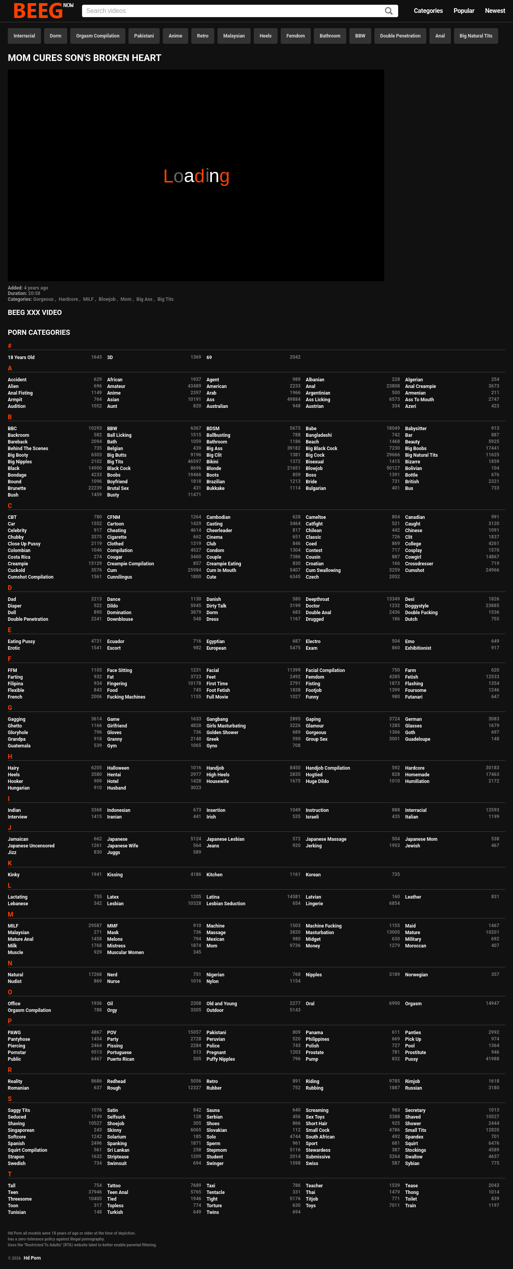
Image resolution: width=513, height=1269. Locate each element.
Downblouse (120, 619)
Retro (202, 36)
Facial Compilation (325, 670)
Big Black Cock (321, 448)
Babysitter (416, 428)
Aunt (112, 406)
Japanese (117, 839)
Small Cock (318, 1130)
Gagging (16, 719)
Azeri (410, 406)
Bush (13, 495)
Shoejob (115, 1123)
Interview (17, 817)
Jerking (314, 846)
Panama (314, 1032)
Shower (413, 1123)
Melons (115, 939)
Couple (214, 557)
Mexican (215, 939)
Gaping (313, 719)
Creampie (18, 564)
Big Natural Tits (476, 36)
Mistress (116, 946)
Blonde (214, 468)
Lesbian (115, 903)
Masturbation (320, 932)
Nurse (113, 981)
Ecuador (115, 641)
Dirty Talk (216, 606)
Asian (113, 399)
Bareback (18, 442)
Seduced (17, 1117)
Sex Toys (315, 1117)
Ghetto (15, 726)
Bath (112, 442)
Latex (113, 897)
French (15, 697)
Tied (111, 1199)
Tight (212, 1199)
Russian (413, 1088)
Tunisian (17, 1212)
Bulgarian (316, 488)
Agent (213, 379)
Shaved (413, 1117)
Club (211, 544)
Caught (412, 524)
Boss (311, 475)
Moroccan (415, 946)
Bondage (17, 475)
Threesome (20, 1199)
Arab (211, 393)
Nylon (213, 981)
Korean (313, 875)
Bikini (212, 462)
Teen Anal (117, 1192)
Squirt (411, 1143)
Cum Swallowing (323, 570)
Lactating (17, 897)
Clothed (115, 544)
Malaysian (234, 36)
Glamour (315, 726)
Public (14, 1059)
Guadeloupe (417, 739)
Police (213, 1046)
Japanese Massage (326, 839)
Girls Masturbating (226, 726)
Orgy (112, 1010)
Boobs (113, 475)
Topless (115, 1205)
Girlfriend (117, 726)
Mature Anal (21, 939)
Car (11, 524)
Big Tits (165, 299)
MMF (112, 926)
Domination (119, 612)
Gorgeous (43, 299)
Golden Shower (223, 732)
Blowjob (107, 299)
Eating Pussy (21, 641)
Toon (13, 1205)
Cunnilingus (119, 577)
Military (413, 939)
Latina (213, 897)
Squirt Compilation (27, 1150)
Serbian (215, 1117)
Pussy (411, 1059)
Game (113, 719)
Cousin (313, 557)
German (413, 719)
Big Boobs (416, 448)
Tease (411, 1186)
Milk (12, 946)
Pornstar (17, 1052)
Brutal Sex (117, 488)
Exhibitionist (418, 648)
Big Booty (18, 455)
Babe (311, 428)
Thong (412, 1192)
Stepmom (217, 1150)
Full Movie (217, 697)
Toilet (411, 1199)
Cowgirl (413, 557)
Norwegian (416, 975)
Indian (14, 810)
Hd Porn (32, 1258)
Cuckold (16, 570)
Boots (213, 475)
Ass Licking (318, 399)
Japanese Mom (421, 839)
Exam (311, 648)
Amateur (116, 386)
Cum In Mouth (221, 570)
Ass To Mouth (419, 399)
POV (111, 1032)
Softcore (17, 1137)
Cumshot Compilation (30, 577)
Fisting (313, 683)
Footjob (314, 690)
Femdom (296, 36)
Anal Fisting (20, 393)
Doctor (313, 606)
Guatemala (19, 746)
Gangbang (217, 719)
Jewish (412, 846)
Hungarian (19, 788)
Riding (312, 1081)
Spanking (116, 1143)
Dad (12, 599)
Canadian (415, 517)
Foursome (415, 690)
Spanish (16, 1143)
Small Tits (415, 1130)
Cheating (116, 530)
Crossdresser (419, 564)
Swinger (215, 1163)
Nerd (112, 975)
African (114, 379)
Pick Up (413, 1039)
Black (14, 468)
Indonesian (118, 810)
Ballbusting (218, 435)
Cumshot (414, 570)
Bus (409, 488)
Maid (410, 926)
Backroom (18, 435)
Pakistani (144, 36)
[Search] (389, 11)
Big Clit (214, 455)
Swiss (312, 1163)
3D (110, 357)
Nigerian (215, 975)
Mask (113, 932)
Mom (126, 299)
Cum (112, 570)
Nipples (314, 975)
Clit (408, 537)
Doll (12, 612)
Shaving (16, 1123)
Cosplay (413, 550)
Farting (15, 677)
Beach (312, 442)
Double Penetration (400, 36)
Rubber (214, 1088)
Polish (312, 1046)
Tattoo (114, 1186)
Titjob (312, 1199)
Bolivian (413, 468)
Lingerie (314, 903)
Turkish (115, 1212)
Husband (116, 788)
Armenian (415, 393)
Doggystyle (417, 606)
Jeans (213, 846)
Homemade (417, 774)
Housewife (218, 781)
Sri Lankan (118, 1150)
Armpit (15, 399)
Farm (410, 670)
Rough (114, 1088)
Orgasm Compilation (97, 36)
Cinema (215, 537)
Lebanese (18, 903)
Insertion (216, 810)
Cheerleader (219, 530)
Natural (15, 975)
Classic (313, 537)
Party (112, 1039)
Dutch (411, 619)
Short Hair (316, 1123)
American (217, 386)
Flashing (414, 683)
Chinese (413, 530)
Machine (215, 926)
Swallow (414, 1157)
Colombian (19, 550)
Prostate (315, 1052)
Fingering (117, 683)
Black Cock (118, 468)
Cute (211, 577)
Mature (412, 932)
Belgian (115, 448)
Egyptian (216, 641)
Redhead (116, 1081)
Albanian (315, 379)
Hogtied (314, 774)
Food (112, 690)
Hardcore (68, 299)
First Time (217, 683)
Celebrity (17, 530)
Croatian (315, 564)
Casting (215, 524)
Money (313, 946)
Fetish (411, 677)
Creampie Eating (224, 564)
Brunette (17, 488)
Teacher (314, 1186)
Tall (11, 1186)
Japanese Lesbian (225, 839)
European (216, 648)
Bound (14, 481)
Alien (13, 386)
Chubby (16, 537)
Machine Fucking (324, 926)
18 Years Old (21, 357)
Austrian (315, 406)
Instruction (317, 810)
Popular (464, 10)
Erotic (14, 648)
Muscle (15, 952)
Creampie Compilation (130, 564)
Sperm (213, 1143)
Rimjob (412, 1081)
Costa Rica (19, 557)
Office (14, 1003)
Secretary (415, 1110)
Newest (495, 10)
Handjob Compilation (328, 768)
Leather (413, 897)
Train (410, 1205)
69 (209, 357)
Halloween (118, 768)
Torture (214, 1205)
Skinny (114, 1130)
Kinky (14, 875)
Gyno (212, 746)
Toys (310, 1205)
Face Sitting (119, 670)
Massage (216, 932)
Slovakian (217, 1130)
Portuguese (119, 1052)
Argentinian (318, 393)
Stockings (415, 1150)
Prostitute (415, 1052)
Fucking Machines (126, 697)
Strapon (16, 1157)
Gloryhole (18, 732)
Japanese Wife (122, 846)
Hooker (15, 781)
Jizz (12, 852)
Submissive (318, 1157)
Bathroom (330, 36)
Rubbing (314, 1088)
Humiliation (417, 781)
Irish (211, 817)
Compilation (119, 550)
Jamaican (18, 839)
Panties (413, 1032)
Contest (314, 550)
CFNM (113, 517)
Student (215, 1157)
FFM (12, 670)
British (412, 481)
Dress (213, 619)
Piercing (16, 1046)
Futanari (413, 697)
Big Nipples (20, 462)
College (413, 544)
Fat (110, 677)
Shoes (213, 1123)
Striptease (117, 1157)
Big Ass (144, 299)
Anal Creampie (420, 386)
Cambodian (218, 517)
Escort (114, 648)
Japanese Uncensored (31, 846)
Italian (412, 817)
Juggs (113, 852)
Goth (410, 732)
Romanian (18, 1088)
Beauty (412, 442)
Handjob (215, 768)
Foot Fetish (218, 690)
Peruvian (216, 1039)
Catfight (314, 524)
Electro (313, 641)
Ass (210, 399)
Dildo (112, 606)
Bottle (411, 475)
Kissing (115, 875)
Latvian (313, 897)
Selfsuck (116, 1117)
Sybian (412, 1163)
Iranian (114, 817)
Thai (310, 1192)
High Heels (218, 774)
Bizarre (412, 462)
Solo (211, 1137)
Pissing (115, 1046)
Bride (311, 481)
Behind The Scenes (28, 448)
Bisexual (315, 462)
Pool (410, 1046)
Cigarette (116, 537)
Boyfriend (117, 481)
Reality (15, 1081)
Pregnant (216, 1052)
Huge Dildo (317, 781)
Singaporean (21, 1130)
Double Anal (318, 612)
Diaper (14, 606)
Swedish (17, 1163)
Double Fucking (421, 612)
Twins (213, 1212)
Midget (313, 939)
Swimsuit (116, 1163)
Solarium (116, 1137)
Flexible (16, 690)
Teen (13, 1192)
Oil (110, 1003)
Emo (410, 641)
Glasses (413, 726)
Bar (408, 435)
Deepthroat (317, 599)
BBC (12, 428)
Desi (410, 599)
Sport (311, 1143)
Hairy (13, 768)
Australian (217, 406)
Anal (440, 36)
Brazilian (216, 481)
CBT (12, 517)
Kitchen (215, 875)
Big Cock (315, 455)
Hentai (114, 774)
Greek (213, 739)
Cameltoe (316, 517)
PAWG (14, 1032)
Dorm (55, 36)
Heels (266, 36)
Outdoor (215, 1010)
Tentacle (216, 1192)
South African (320, 1137)
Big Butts (116, 455)
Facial (213, 670)
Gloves (114, 732)
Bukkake (215, 488)
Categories (428, 10)
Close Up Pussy (24, 544)
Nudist (14, 981)
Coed (311, 544)
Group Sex (317, 739)
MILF (88, 299)
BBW (360, 36)
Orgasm (413, 1003)
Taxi (211, 1186)
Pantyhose (19, 1039)
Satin (112, 1110)
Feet (211, 677)
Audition (16, 406)
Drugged (315, 619)
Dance (113, 599)
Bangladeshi (319, 435)
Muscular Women (125, 952)
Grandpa (16, 739)
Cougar (114, 557)
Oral (310, 1003)
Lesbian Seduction (226, 903)
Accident (17, 379)
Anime (175, 36)
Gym (112, 746)
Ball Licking (119, 435)
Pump (312, 1059)
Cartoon (115, 524)
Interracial (24, 36)
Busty (113, 495)
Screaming (317, 1110)
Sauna (213, 1110)
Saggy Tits (19, 1110)
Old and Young (222, 1003)
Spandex (414, 1137)
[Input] (240, 11)
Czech (312, 577)
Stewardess (318, 1150)
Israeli (312, 817)
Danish (214, 599)
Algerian (414, 379)
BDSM (213, 428)
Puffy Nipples (221, 1059)
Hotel (112, 781)
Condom (215, 550)
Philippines (317, 1039)
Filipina (15, 683)
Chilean (314, 530)
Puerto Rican (120, 1059)
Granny (114, 739)
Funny (312, 697)
